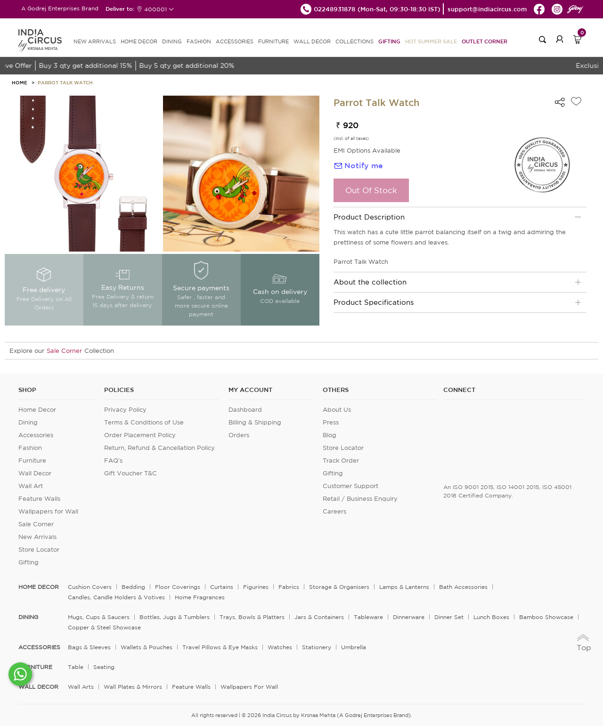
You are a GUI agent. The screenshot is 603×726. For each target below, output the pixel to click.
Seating (103, 666)
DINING (172, 41)
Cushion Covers (90, 586)
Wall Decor (34, 473)
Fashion (30, 447)
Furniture (32, 460)
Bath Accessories (463, 586)
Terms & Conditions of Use (144, 422)
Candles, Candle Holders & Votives (116, 597)
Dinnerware (408, 617)
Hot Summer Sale (431, 41)
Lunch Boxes (491, 617)
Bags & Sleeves (89, 647)
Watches (280, 647)
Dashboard (245, 409)
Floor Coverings (177, 586)
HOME (19, 82)
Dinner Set (449, 617)
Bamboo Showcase (546, 617)
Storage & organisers (339, 586)
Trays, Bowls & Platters (252, 617)
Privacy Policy (125, 409)
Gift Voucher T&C (130, 473)
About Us (337, 409)
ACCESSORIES (234, 41)
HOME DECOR (139, 41)
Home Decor (37, 409)
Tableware (368, 617)
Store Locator (38, 549)
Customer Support (350, 485)
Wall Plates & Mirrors (133, 686)
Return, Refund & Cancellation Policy (159, 447)
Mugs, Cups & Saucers (99, 617)
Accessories (35, 435)
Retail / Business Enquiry (360, 498)
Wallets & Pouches (146, 647)
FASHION (199, 41)
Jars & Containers (319, 617)
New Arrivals (37, 536)
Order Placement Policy (140, 435)
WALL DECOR (312, 41)
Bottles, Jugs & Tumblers (174, 617)
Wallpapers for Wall (48, 511)
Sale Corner (64, 350)
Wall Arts (81, 686)
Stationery (316, 647)
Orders (238, 435)
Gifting (389, 41)
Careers (334, 511)
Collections (354, 41)
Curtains (221, 586)
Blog (329, 435)
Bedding (133, 586)
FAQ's (113, 460)
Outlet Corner (484, 41)
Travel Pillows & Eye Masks (220, 647)
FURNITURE (273, 41)
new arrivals (94, 41)
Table (75, 666)
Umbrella (353, 647)
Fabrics (288, 586)
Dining (28, 422)
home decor (38, 587)
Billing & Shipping (254, 422)
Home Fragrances (200, 597)
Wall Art (30, 485)
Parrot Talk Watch (65, 82)
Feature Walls (39, 498)
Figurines (256, 586)
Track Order (341, 460)
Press (331, 422)
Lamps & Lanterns (404, 586)
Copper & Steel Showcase (104, 627)
